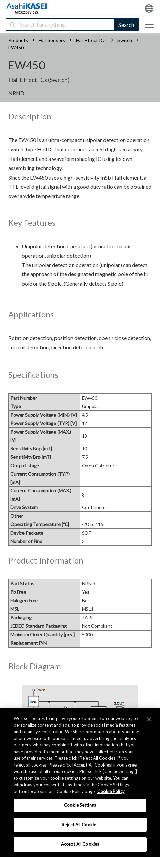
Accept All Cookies (80, 844)
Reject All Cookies (80, 824)
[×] (149, 719)
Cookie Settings (80, 805)
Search (126, 24)
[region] (80, 782)
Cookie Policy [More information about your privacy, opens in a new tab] (111, 791)
